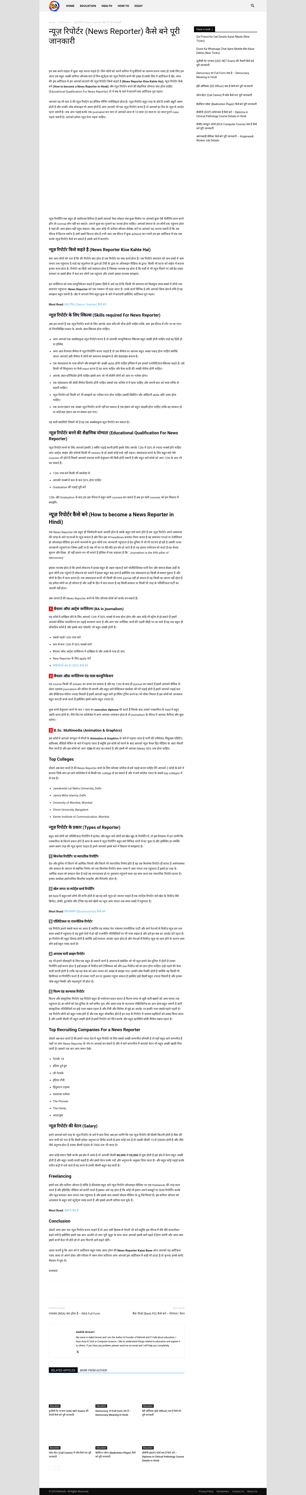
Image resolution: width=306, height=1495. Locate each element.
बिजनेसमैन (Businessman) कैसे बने (84, 911)
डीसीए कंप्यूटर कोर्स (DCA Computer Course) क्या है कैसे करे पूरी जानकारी (226, 126)
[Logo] (56, 6)
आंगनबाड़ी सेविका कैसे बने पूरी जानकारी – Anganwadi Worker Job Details (225, 138)
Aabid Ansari (85, 1332)
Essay (138, 6)
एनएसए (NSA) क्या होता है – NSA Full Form (74, 1313)
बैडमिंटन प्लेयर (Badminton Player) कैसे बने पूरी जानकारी (226, 104)
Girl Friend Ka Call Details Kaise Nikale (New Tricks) (223, 38)
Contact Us (238, 1491)
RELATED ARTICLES (63, 1370)
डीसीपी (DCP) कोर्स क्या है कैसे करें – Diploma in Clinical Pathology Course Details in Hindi (163, 1456)
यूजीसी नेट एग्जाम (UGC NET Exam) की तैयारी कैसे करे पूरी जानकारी (225, 63)
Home (70, 6)
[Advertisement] (225, 178)
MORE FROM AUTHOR (93, 1370)
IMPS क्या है (71, 1210)
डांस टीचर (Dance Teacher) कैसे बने (85, 304)
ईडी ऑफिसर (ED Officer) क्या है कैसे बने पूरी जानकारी (224, 86)
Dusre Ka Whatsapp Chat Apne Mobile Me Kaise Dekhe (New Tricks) (225, 50)
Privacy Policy (206, 1491)
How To (123, 6)
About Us (252, 1491)
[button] (252, 6)
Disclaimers (223, 1491)
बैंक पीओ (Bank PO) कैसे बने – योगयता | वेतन (159, 1313)
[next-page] (57, 1468)
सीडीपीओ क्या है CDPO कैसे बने (70, 665)
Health (106, 6)
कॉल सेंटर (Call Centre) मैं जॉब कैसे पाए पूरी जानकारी (224, 95)
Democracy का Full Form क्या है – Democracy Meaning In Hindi (222, 75)
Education (88, 6)
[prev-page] (51, 1468)
